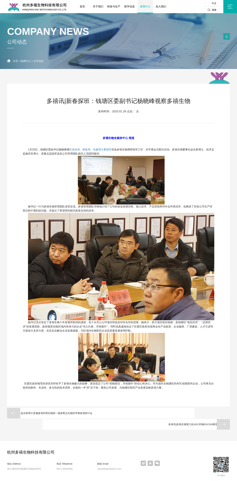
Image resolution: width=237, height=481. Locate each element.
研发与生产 (113, 6)
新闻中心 (145, 6)
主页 (15, 61)
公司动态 (40, 61)
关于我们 (98, 6)
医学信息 (129, 6)
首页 (82, 6)
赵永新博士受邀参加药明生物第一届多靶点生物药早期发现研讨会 (65, 413)
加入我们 (161, 6)
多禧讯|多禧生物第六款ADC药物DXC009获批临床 (181, 413)
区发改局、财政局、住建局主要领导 (90, 149)
